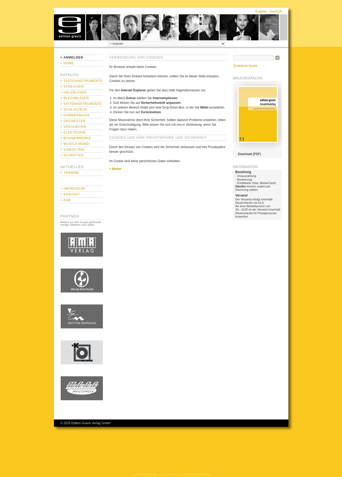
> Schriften (72, 155)
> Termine (69, 173)
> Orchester (73, 121)
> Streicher (72, 86)
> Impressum (72, 188)
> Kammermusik (75, 115)
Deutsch (276, 11)
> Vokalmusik (73, 127)
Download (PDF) (249, 154)
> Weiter (115, 169)
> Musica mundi (75, 144)
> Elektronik (73, 132)
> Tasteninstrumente (81, 81)
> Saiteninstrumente (81, 104)
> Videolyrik (72, 149)
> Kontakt (70, 194)
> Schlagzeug (74, 109)
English (261, 11)
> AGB (65, 200)
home (69, 27)
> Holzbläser (73, 92)
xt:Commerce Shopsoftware (190, 474)
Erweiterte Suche (245, 66)
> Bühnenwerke (75, 138)
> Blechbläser (74, 98)
